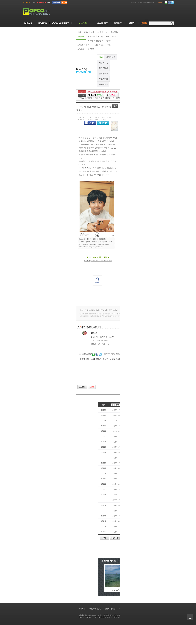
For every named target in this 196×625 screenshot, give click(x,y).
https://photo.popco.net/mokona (98, 260)
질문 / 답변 (103, 68)
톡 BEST (91, 49)
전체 (79, 32)
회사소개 (81, 608)
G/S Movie (103, 84)
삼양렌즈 (99, 41)
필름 (96, 45)
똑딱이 (109, 41)
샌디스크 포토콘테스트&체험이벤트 (102, 92)
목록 (115, 106)
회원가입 (134, 3)
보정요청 (81, 49)
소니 (106, 32)
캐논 (86, 32)
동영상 (88, 45)
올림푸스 (91, 37)
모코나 (88, 117)
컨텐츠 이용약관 (110, 608)
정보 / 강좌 (103, 79)
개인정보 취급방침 (95, 608)
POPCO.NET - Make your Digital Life (40, 11)
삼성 (99, 32)
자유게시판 (103, 63)
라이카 (90, 41)
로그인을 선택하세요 (147, 3)
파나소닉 (81, 37)
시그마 (100, 37)
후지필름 (114, 32)
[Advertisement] (117, 12)
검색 (171, 23)
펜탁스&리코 (111, 37)
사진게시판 (110, 57)
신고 (107, 344)
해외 (109, 45)
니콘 (92, 32)
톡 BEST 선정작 (108, 561)
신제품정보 (103, 74)
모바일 (80, 45)
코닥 (103, 45)
